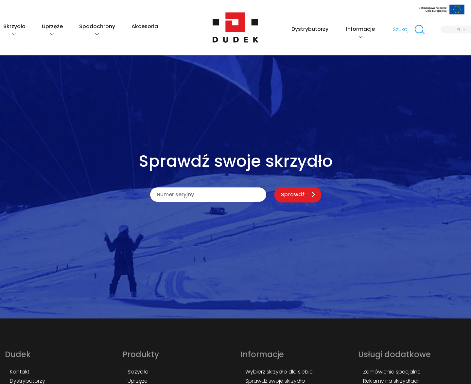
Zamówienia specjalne (392, 371)
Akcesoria (144, 26)
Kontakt (19, 371)
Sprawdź (293, 194)
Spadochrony (97, 26)
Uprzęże (52, 26)
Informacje (360, 29)
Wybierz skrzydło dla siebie (279, 371)
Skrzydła (14, 26)
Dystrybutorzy (309, 29)
